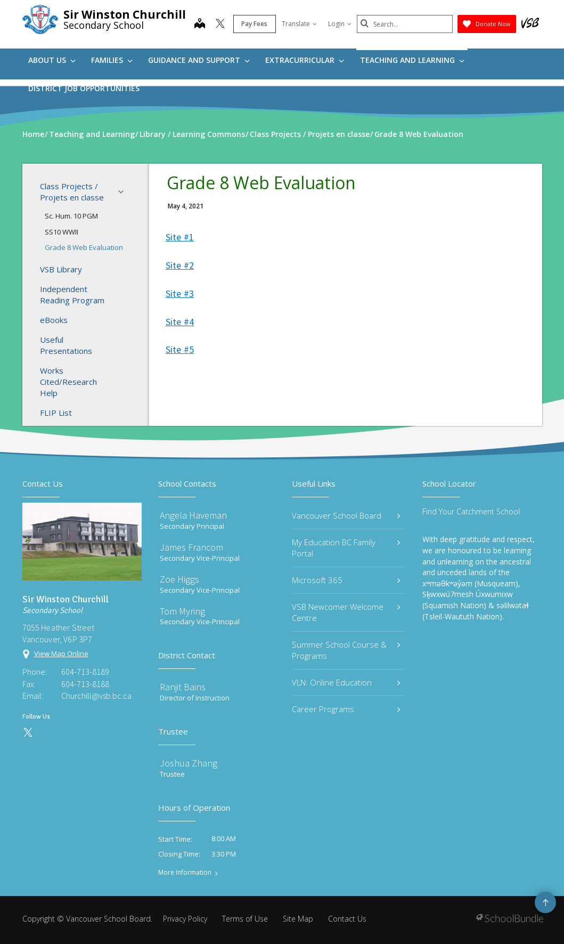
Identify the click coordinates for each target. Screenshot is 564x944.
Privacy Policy (185, 919)
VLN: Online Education (346, 682)
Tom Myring (182, 611)
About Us (52, 60)
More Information (184, 872)
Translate (299, 23)
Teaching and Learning (412, 60)
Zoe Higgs (179, 579)
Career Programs (346, 709)
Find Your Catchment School (471, 511)
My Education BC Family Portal (346, 548)
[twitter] (220, 24)
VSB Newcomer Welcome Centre (346, 612)
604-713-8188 (85, 684)
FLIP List (56, 412)
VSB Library (61, 269)
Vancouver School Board (346, 515)
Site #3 (180, 293)
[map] (199, 24)
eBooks (54, 319)
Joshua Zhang (188, 763)
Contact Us (347, 919)
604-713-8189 (85, 671)
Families (112, 60)
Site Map (298, 919)
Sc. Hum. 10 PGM (71, 216)
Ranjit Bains (183, 687)
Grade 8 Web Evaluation (84, 247)
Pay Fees (254, 23)
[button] (124, 192)
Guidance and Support (199, 60)
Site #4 (180, 322)
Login (340, 23)
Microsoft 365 (346, 580)
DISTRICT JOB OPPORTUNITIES (84, 88)
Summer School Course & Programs (346, 650)
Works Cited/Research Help (68, 381)
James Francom (191, 547)
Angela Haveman (193, 515)
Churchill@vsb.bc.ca (96, 695)
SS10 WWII (61, 232)
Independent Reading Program (72, 294)
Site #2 (180, 265)
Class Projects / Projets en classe (85, 192)
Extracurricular (304, 60)
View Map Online (61, 653)
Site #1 (180, 237)
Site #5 (180, 349)
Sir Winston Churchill (124, 14)
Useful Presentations (66, 345)
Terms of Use (245, 919)
